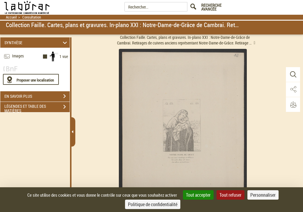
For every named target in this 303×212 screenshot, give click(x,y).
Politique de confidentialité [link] (152, 204)
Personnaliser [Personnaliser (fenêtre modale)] (263, 195)
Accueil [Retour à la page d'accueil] (11, 17)
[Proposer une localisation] (31, 79)
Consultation (31, 17)
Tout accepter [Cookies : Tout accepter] (198, 195)
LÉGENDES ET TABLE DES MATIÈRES (37, 107)
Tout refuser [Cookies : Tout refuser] (230, 195)
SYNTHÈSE (36, 42)
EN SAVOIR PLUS (37, 96)
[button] (292, 74)
